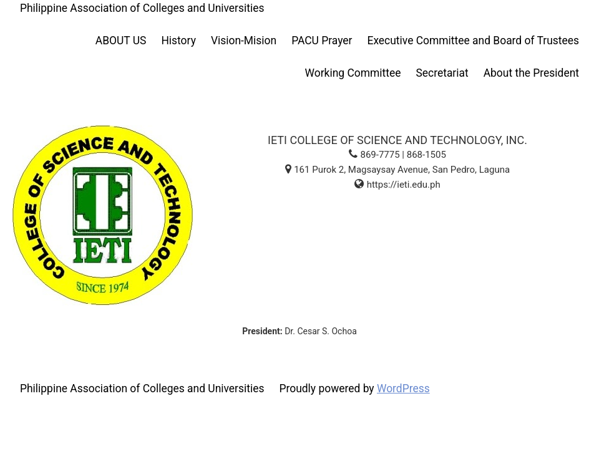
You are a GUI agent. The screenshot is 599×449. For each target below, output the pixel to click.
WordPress (403, 388)
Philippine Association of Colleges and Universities (142, 8)
